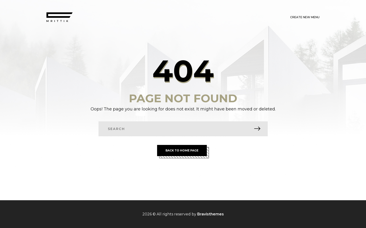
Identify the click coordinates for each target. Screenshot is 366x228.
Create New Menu (305, 17)
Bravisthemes (210, 214)
